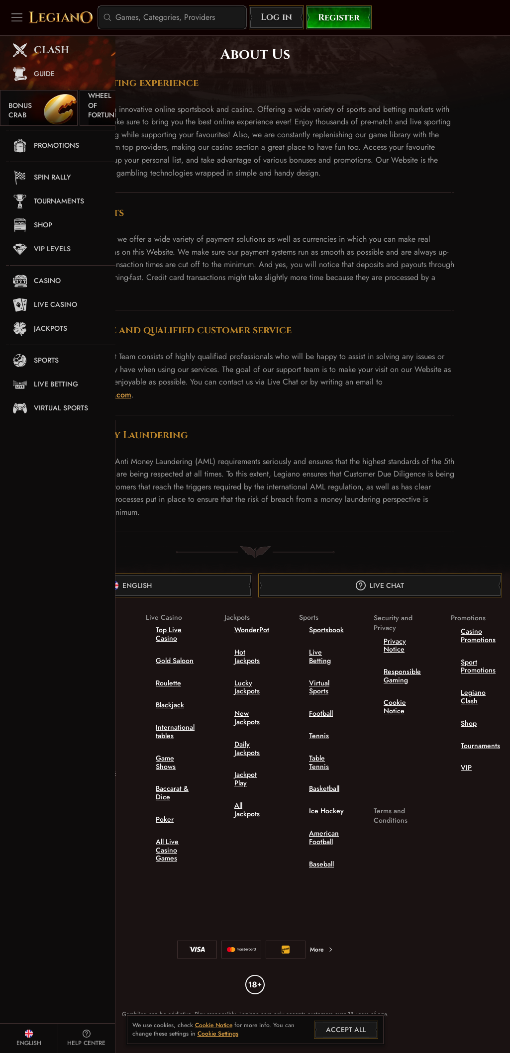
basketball (324, 788)
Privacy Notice (395, 645)
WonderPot (251, 630)
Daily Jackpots (247, 748)
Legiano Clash (473, 696)
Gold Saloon (175, 661)
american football (324, 837)
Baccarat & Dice (172, 792)
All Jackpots (247, 809)
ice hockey (326, 811)
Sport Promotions (478, 666)
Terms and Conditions (391, 816)
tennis (319, 736)
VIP (466, 767)
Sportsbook (326, 630)
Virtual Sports (319, 687)
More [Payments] (321, 949)
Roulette (168, 683)
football (321, 713)
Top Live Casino (169, 634)
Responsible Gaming (402, 676)
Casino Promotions (478, 635)
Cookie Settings (218, 1034)
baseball (321, 864)
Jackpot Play (245, 778)
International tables (175, 731)
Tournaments (480, 746)
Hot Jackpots (247, 656)
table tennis (319, 762)
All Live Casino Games (167, 850)
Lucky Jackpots (247, 687)
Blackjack (170, 705)
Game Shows (166, 762)
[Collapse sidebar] (17, 17)
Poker (165, 819)
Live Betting (320, 656)
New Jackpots (247, 717)
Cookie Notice (395, 706)
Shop (469, 723)
